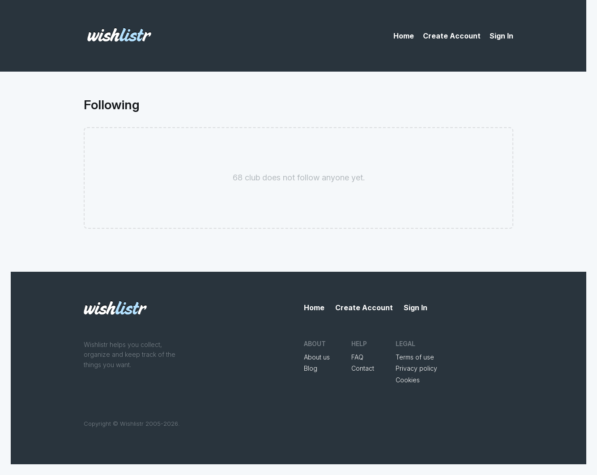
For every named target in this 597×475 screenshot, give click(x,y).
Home (403, 35)
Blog (310, 368)
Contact (362, 368)
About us (317, 357)
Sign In (501, 35)
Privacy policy (416, 368)
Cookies (408, 380)
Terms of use (415, 357)
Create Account (452, 35)
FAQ (357, 357)
